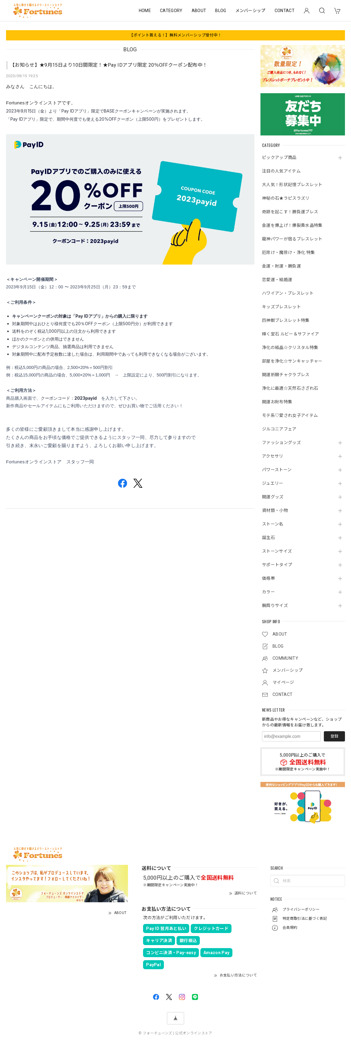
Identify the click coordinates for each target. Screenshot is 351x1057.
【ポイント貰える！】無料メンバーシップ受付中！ (175, 35)
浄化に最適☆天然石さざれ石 (290, 388)
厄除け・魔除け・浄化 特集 (288, 252)
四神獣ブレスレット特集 (286, 320)
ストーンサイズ (277, 551)
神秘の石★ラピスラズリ (286, 198)
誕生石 (268, 537)
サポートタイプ (277, 564)
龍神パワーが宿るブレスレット (292, 238)
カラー (268, 591)
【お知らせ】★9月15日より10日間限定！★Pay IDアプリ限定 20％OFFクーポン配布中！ (108, 65)
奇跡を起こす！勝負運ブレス (290, 211)
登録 (334, 736)
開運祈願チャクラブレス (286, 374)
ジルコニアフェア (279, 429)
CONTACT (285, 10)
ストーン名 (272, 524)
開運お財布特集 (277, 401)
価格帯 (268, 578)
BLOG (220, 10)
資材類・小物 (275, 510)
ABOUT (199, 10)
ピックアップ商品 (279, 157)
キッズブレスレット (281, 306)
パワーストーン (277, 469)
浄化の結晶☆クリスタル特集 (290, 347)
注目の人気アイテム (281, 171)
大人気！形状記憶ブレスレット (292, 184)
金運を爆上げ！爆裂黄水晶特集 (292, 225)
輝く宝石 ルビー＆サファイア (290, 334)
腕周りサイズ (275, 605)
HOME (145, 10)
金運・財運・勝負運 (281, 266)
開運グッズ (273, 496)
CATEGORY (171, 10)
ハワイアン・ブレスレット (288, 293)
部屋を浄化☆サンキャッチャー (292, 361)
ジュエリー (272, 483)
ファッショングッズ (281, 442)
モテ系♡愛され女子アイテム (290, 415)
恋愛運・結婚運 (277, 279)
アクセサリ (272, 456)
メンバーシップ (250, 10)
